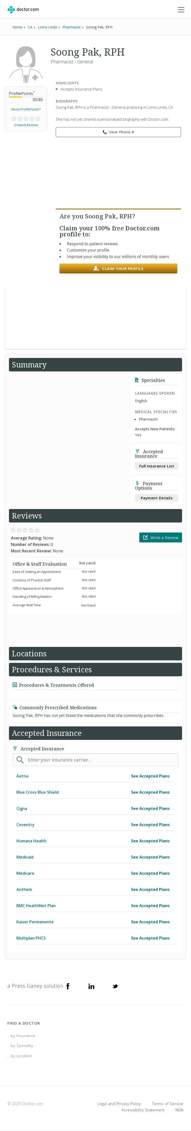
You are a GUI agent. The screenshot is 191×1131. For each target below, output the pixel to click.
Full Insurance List (156, 465)
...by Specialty (20, 1045)
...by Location (19, 1055)
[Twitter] (115, 986)
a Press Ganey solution (35, 985)
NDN (180, 1109)
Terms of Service (168, 1103)
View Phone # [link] (118, 132)
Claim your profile (118, 268)
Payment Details (157, 497)
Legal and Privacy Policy (119, 1103)
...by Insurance (21, 1035)
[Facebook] (68, 986)
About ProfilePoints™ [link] (26, 109)
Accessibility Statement (143, 1109)
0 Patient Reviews (26, 125)
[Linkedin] (92, 986)
